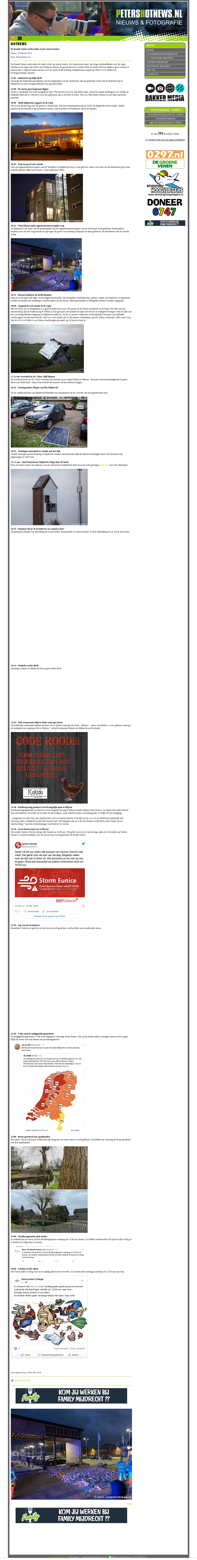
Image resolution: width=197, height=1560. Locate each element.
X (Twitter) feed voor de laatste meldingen (165, 139)
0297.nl (150, 70)
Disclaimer (74, 1557)
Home (150, 49)
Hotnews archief (158, 66)
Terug (129, 1504)
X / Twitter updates (159, 58)
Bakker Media (166, 118)
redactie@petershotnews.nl (93, 1557)
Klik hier (104, 465)
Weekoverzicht (157, 62)
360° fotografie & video (165, 122)
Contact (152, 74)
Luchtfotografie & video (166, 114)
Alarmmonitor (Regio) (162, 53)
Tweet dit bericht (22, 1380)
